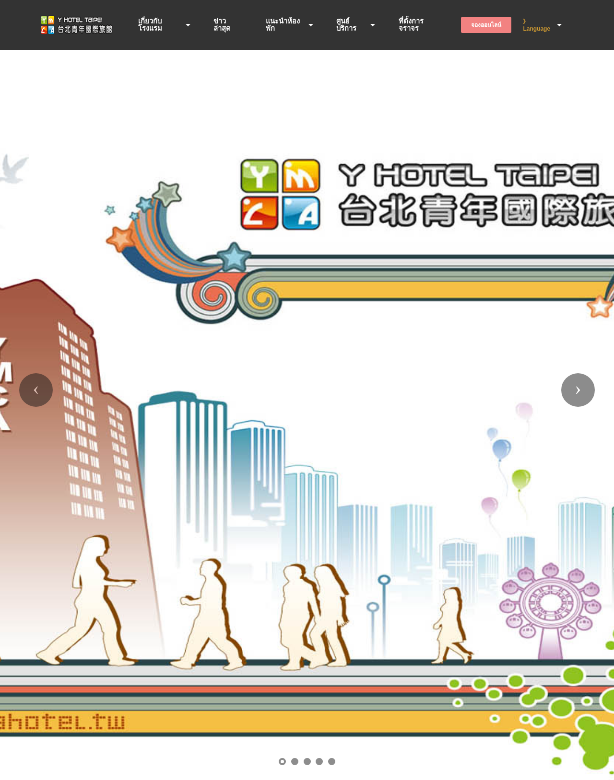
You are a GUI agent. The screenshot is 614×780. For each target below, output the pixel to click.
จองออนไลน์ (486, 25)
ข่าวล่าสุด (222, 25)
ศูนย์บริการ (346, 25)
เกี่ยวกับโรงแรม (150, 25)
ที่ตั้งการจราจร (411, 25)
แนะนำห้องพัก (283, 25)
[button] (36, 390)
